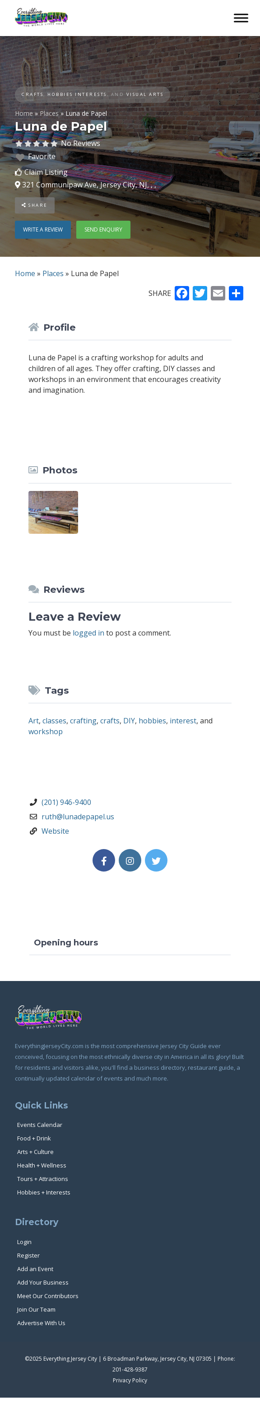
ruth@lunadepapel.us (78, 817)
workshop (45, 731)
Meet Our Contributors (48, 1296)
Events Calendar (39, 1125)
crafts (110, 721)
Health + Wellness (41, 1165)
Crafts (32, 94)
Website (55, 831)
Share (35, 205)
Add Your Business (43, 1282)
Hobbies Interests (77, 94)
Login (24, 1242)
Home (24, 113)
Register (28, 1255)
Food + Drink (34, 1138)
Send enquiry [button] (103, 229)
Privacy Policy (130, 1380)
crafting (83, 721)
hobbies (152, 721)
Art (33, 721)
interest (183, 721)
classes (54, 721)
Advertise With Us (41, 1323)
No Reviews (80, 143)
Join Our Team (36, 1309)
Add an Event (35, 1269)
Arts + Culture (35, 1152)
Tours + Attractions (42, 1179)
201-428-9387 (130, 1369)
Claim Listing (46, 172)
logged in (88, 633)
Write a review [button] (43, 229)
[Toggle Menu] (241, 18)
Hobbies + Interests (43, 1192)
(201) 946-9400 (66, 802)
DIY (129, 721)
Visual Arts (145, 94)
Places (49, 113)
